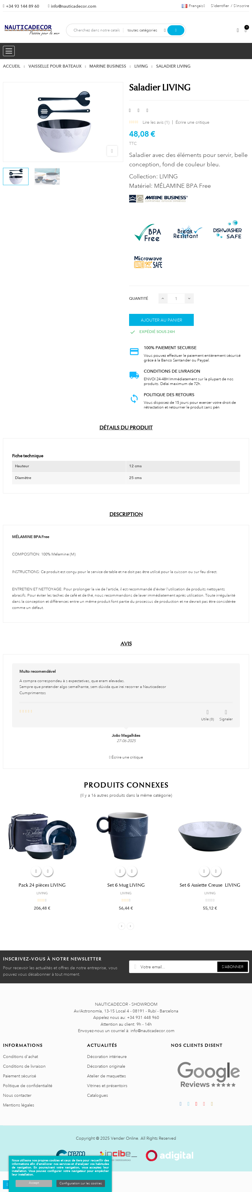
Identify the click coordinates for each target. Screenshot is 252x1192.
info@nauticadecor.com (73, 6)
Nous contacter (17, 1095)
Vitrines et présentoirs (107, 1085)
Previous (121, 926)
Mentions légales (18, 1105)
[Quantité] (176, 298)
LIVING (42, 893)
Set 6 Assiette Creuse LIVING (210, 885)
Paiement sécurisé (19, 1076)
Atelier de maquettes (106, 1076)
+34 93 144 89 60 (22, 6)
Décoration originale (106, 1066)
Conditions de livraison (24, 1066)
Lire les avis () (156, 122)
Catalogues (97, 1095)
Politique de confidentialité (27, 1085)
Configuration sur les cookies (80, 1183)
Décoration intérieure (107, 1056)
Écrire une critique (192, 122)
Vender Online (124, 1138)
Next (130, 926)
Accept (34, 1183)
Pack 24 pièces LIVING (42, 885)
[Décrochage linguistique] (193, 6)
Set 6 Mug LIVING (126, 885)
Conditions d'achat (20, 1056)
